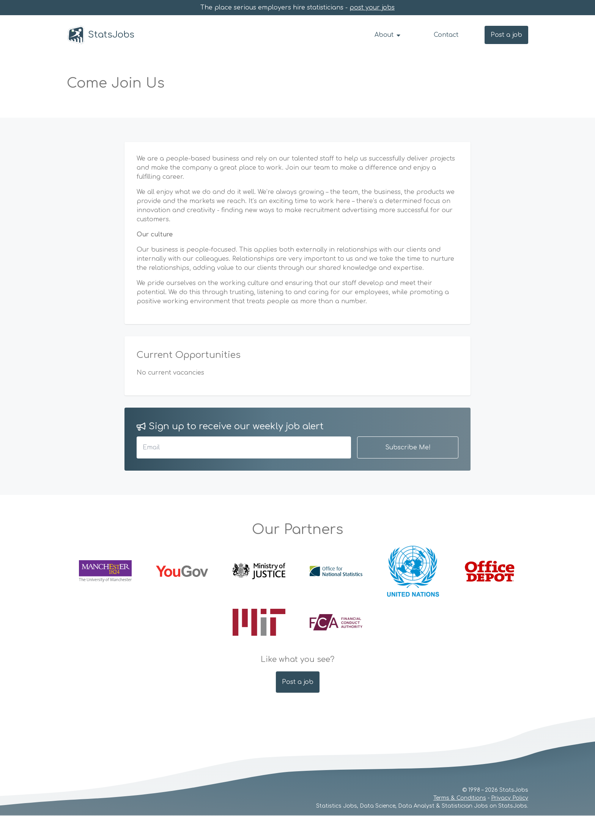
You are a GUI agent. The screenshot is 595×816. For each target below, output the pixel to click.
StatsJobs (100, 35)
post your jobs (372, 7)
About (388, 35)
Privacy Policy (509, 798)
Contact (446, 35)
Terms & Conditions (459, 798)
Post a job (506, 35)
